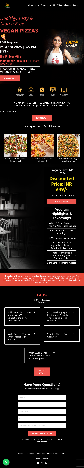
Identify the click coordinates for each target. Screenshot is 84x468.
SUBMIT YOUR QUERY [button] (42, 434)
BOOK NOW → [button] (10, 78)
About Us (32, 5)
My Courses (41, 453)
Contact (63, 453)
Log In (76, 5)
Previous (6, 148)
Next (78, 148)
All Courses (44, 5)
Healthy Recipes (52, 453)
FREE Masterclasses (62, 5)
